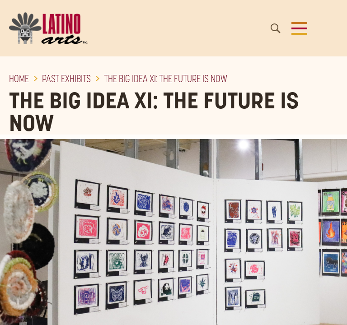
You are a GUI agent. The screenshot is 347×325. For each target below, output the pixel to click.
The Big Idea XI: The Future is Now (165, 78)
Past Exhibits (66, 78)
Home (19, 78)
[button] (299, 28)
